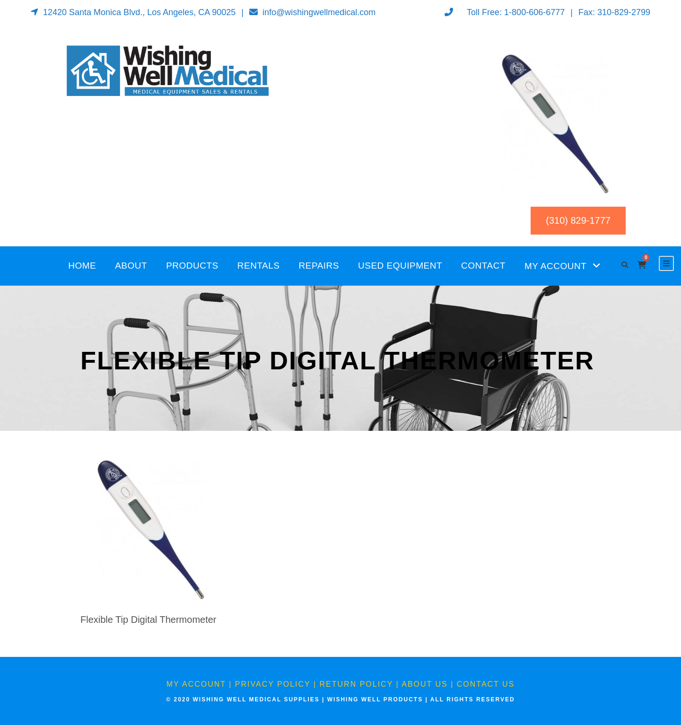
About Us (425, 684)
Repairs (319, 266)
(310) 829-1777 (578, 220)
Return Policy (356, 684)
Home (82, 266)
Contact (483, 266)
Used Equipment (400, 266)
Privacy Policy (273, 684)
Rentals (258, 266)
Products (192, 266)
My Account (555, 266)
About (131, 266)
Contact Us (486, 684)
